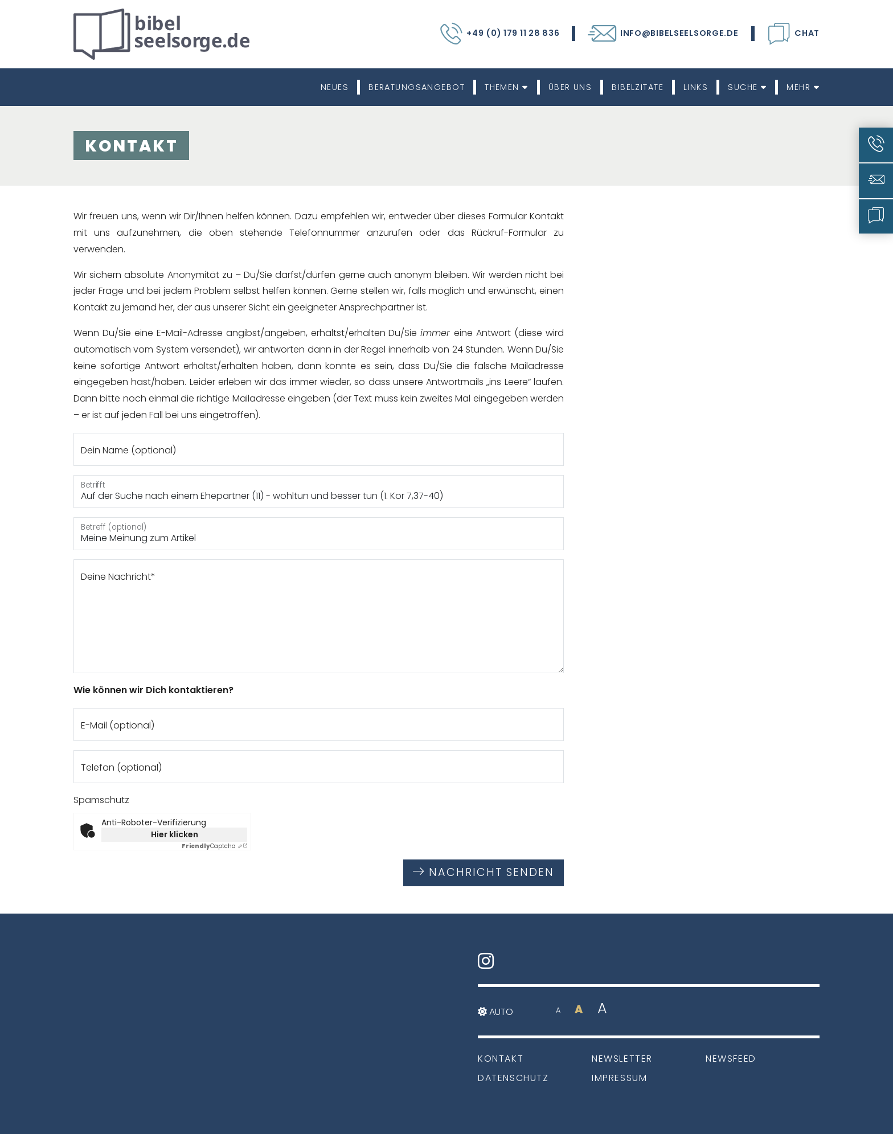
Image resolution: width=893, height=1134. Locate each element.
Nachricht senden (483, 872)
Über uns (570, 87)
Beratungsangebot (416, 87)
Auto (495, 1011)
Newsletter (622, 1058)
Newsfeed (731, 1058)
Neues (335, 87)
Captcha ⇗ (212, 846)
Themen (507, 87)
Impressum (619, 1077)
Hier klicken (174, 834)
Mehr (803, 87)
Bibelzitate (637, 87)
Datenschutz (513, 1077)
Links (695, 87)
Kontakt (500, 1058)
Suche (747, 87)
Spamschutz (101, 800)
